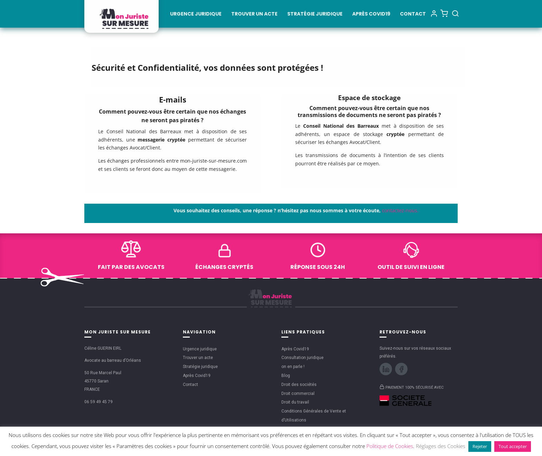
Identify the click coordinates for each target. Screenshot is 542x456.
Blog (285, 375)
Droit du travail (295, 402)
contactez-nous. (400, 210)
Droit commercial (298, 393)
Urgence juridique (196, 14)
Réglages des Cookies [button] (440, 446)
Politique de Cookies (389, 446)
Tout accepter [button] (512, 446)
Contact (413, 14)
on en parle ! (293, 366)
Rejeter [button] (480, 446)
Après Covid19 (371, 14)
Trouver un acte (254, 14)
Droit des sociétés (299, 384)
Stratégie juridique (315, 14)
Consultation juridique (302, 357)
